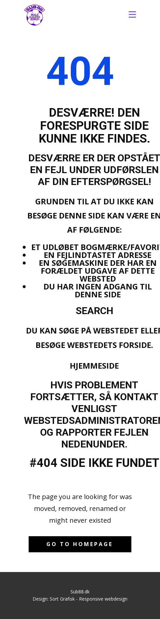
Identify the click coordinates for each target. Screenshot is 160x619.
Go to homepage (79, 544)
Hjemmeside (94, 365)
